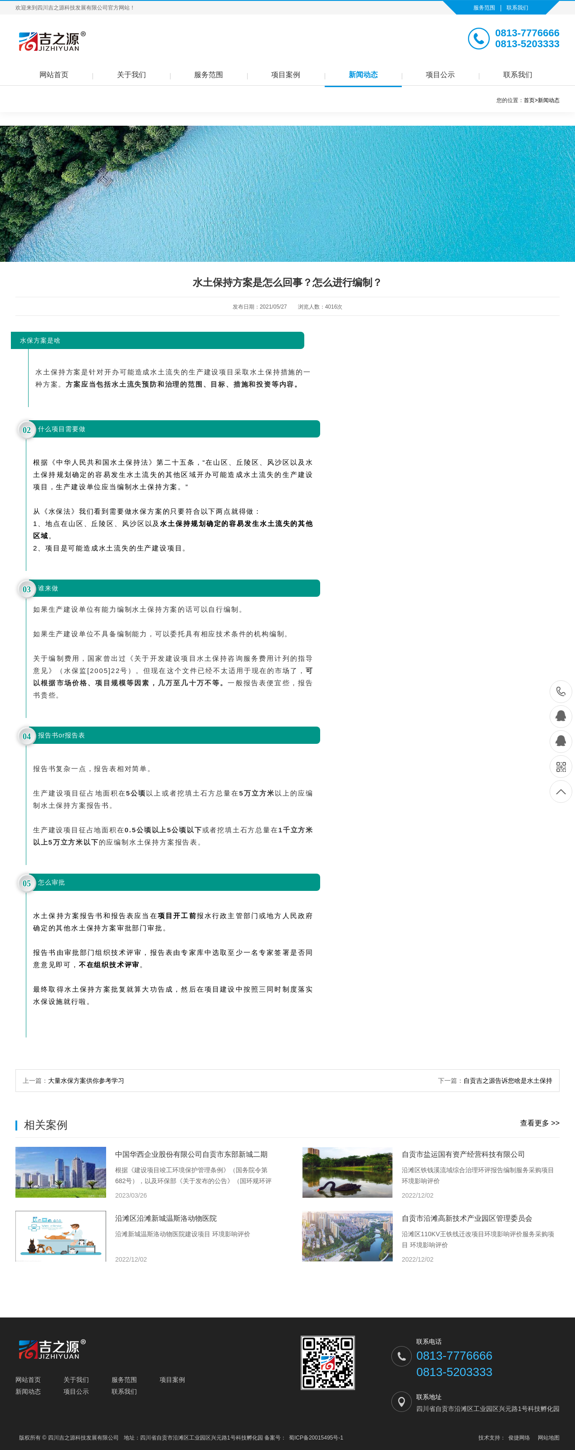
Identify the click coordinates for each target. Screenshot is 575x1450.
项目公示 (440, 75)
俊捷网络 (519, 1438)
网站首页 (53, 75)
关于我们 (131, 75)
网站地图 (549, 1438)
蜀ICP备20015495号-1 (316, 1438)
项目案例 (285, 75)
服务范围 (484, 8)
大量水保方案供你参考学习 (86, 1080)
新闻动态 (363, 75)
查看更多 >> (540, 1123)
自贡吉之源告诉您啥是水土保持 (507, 1080)
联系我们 (517, 8)
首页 (531, 100)
